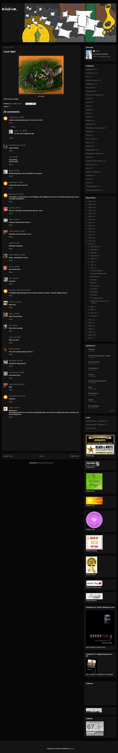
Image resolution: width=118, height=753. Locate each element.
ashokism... (10, 9)
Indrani (11, 313)
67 (91, 727)
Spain (88, 168)
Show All (112, 411)
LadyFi (11, 243)
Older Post (75, 456)
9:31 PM (16, 243)
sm (10, 157)
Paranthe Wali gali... (97, 270)
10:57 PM (19, 361)
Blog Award (90, 88)
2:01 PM (17, 208)
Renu (10, 278)
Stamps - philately (92, 172)
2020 (90, 219)
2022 (90, 213)
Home (41, 456)
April (92, 307)
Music (88, 135)
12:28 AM (16, 408)
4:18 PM (16, 219)
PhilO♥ (11, 349)
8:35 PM (21, 117)
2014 (90, 238)
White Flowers (95, 277)
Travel (88, 179)
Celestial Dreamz (14, 145)
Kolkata (88, 110)
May (92, 268)
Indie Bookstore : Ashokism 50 (96, 421)
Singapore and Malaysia (94, 161)
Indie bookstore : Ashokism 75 (96, 425)
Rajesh (11, 170)
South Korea (90, 164)
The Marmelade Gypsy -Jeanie (99, 356)
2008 (90, 329)
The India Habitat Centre (98, 273)
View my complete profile (101, 56)
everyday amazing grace (97, 381)
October (93, 253)
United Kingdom (91, 186)
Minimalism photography (94, 128)
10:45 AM (27, 290)
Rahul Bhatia (13, 182)
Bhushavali (12, 361)
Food (88, 98)
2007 (90, 332)
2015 (90, 235)
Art (9, 106)
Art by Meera (93, 393)
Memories (89, 124)
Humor (88, 102)
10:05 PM (17, 349)
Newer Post (8, 456)
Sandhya (11, 208)
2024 (90, 207)
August (92, 259)
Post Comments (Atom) (45, 463)
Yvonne (91, 374)
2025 (90, 204)
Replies (13, 127)
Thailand (89, 175)
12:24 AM (17, 337)
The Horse (93, 295)
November (94, 250)
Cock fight (93, 280)
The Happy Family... (97, 298)
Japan (88, 106)
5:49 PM (21, 231)
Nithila (88, 146)
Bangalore (89, 84)
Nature (88, 142)
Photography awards (93, 153)
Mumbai (89, 131)
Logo (87, 113)
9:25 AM (15, 278)
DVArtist (91, 349)
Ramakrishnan (13, 117)
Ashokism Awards (92, 80)
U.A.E (88, 183)
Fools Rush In (93, 368)
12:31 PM (18, 302)
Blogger (71, 748)
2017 (90, 229)
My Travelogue (93, 406)
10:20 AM (22, 396)
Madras (88, 117)
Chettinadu (90, 91)
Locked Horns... (95, 286)
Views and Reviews (92, 190)
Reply (11, 123)
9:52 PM (16, 266)
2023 (90, 210)
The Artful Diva (13, 372)
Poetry (88, 157)
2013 (90, 241)
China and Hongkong (93, 95)
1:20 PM (20, 182)
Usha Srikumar (13, 396)
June (92, 265)
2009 (90, 326)
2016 (90, 232)
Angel (11, 408)
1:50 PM (20, 194)
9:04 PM (24, 131)
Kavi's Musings (94, 362)
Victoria (11, 337)
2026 (90, 201)
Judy (90, 387)
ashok (16, 131)
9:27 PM (22, 145)
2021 (90, 216)
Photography (90, 150)
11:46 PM (14, 157)
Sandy (90, 400)
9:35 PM (22, 255)
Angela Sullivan (14, 231)
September (94, 256)
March (92, 310)
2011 (90, 320)
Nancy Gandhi (91, 428)
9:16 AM (16, 170)
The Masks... (94, 289)
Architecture (90, 73)
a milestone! (94, 292)
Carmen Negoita (14, 255)
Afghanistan (90, 69)
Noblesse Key (13, 194)
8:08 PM (21, 384)
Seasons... (93, 283)
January (93, 316)
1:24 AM (21, 372)
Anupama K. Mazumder (16, 290)
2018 (90, 226)
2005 (90, 338)
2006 (90, 335)
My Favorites (90, 139)
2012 (90, 244)
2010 (90, 323)
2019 (90, 222)
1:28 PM (16, 313)
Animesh (12, 302)
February (93, 313)
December (94, 246)
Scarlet (11, 266)
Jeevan (11, 219)
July (91, 262)
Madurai (89, 120)
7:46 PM (14, 325)
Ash (10, 325)
